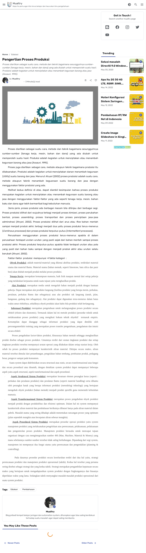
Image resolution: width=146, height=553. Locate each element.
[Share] (90, 80)
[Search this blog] (136, 4)
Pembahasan (28, 489)
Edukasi (14, 54)
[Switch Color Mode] (129, 4)
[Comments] (96, 80)
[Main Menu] (4, 4)
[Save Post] (85, 80)
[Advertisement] (50, 30)
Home (5, 54)
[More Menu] (142, 4)
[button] (107, 27)
